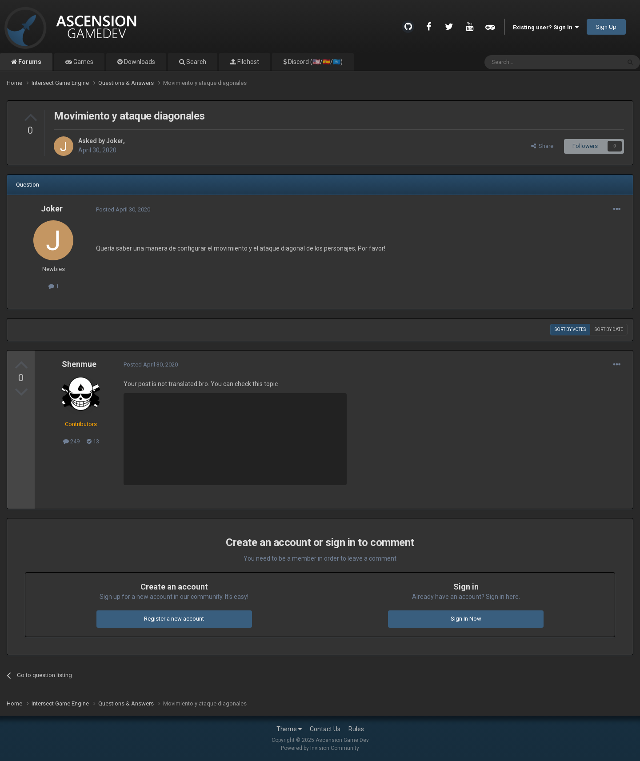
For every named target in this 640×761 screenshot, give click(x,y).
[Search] (531, 62)
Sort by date (609, 329)
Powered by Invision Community (320, 748)
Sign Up (606, 27)
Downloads (139, 61)
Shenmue (79, 364)
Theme (289, 729)
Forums (29, 61)
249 (71, 441)
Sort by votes (570, 329)
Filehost (247, 61)
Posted (123, 209)
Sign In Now (466, 618)
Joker (114, 140)
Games (82, 61)
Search (195, 61)
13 (93, 441)
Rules (356, 729)
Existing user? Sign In (546, 27)
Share (542, 146)
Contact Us (325, 729)
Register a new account (174, 618)
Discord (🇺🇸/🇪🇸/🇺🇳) (315, 61)
